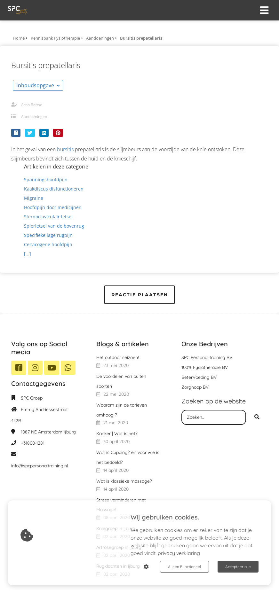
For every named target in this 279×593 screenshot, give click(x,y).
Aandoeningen (34, 116)
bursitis (65, 149)
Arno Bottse (31, 104)
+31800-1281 (32, 443)
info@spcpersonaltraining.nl (39, 466)
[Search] (256, 417)
